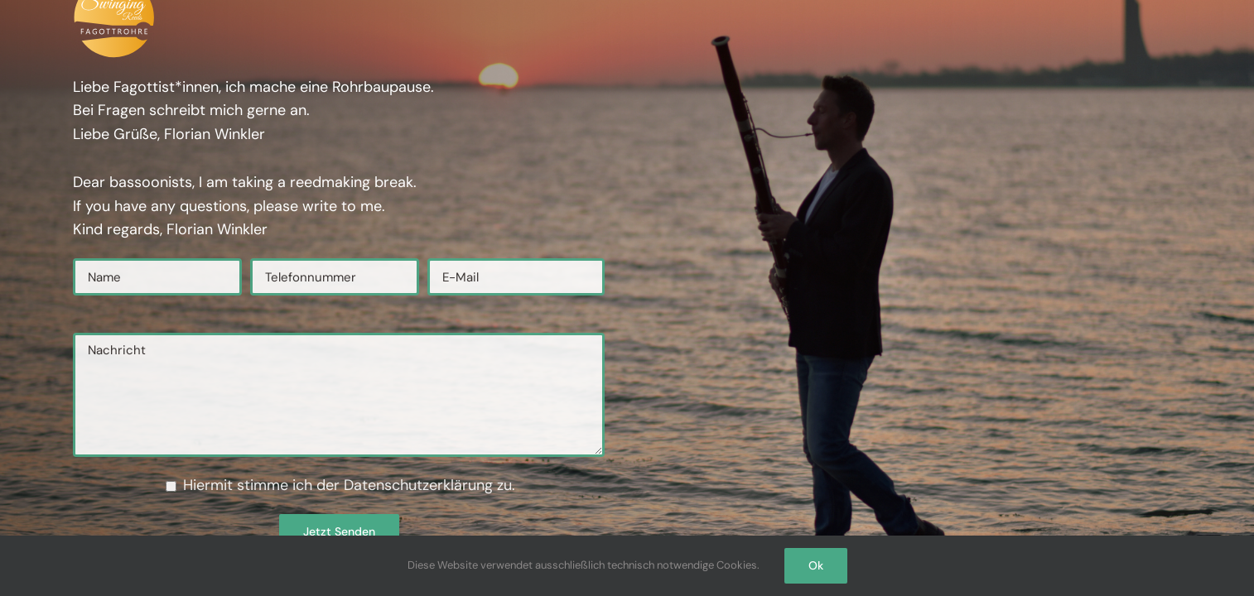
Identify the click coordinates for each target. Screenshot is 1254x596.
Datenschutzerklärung (420, 485)
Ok (815, 565)
